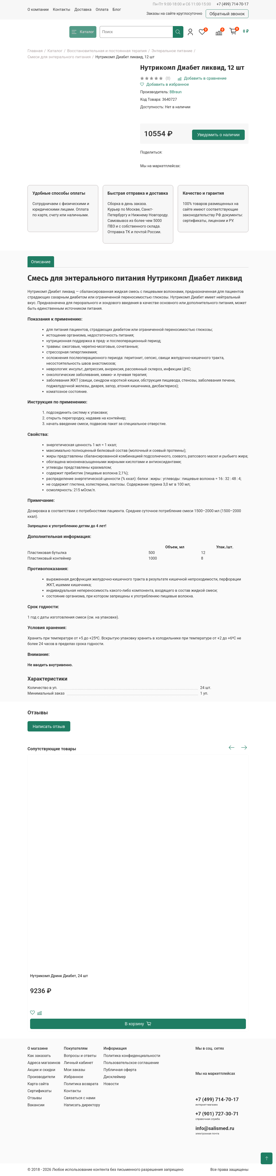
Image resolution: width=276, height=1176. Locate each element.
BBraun (175, 92)
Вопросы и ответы (80, 1055)
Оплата (102, 9)
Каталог (55, 50)
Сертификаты (39, 1091)
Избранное (73, 1077)
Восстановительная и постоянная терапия (107, 50)
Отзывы (35, 1098)
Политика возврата (81, 1084)
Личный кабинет (78, 1062)
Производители (41, 1077)
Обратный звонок (227, 13)
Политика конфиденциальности (131, 1055)
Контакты (61, 9)
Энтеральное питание (171, 50)
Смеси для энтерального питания (59, 56)
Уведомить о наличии (218, 134)
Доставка (83, 9)
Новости (110, 1084)
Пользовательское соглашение (131, 1062)
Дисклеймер (114, 1077)
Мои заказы (74, 1070)
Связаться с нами (79, 1098)
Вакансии (36, 1105)
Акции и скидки (41, 1070)
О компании (38, 9)
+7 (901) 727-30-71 (217, 1114)
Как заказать (39, 1055)
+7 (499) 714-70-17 (232, 4)
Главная (35, 50)
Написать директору (82, 1105)
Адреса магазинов (44, 1062)
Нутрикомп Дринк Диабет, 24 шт (59, 976)
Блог (117, 9)
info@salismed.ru (214, 1128)
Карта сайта (38, 1084)
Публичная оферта (119, 1070)
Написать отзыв (49, 726)
